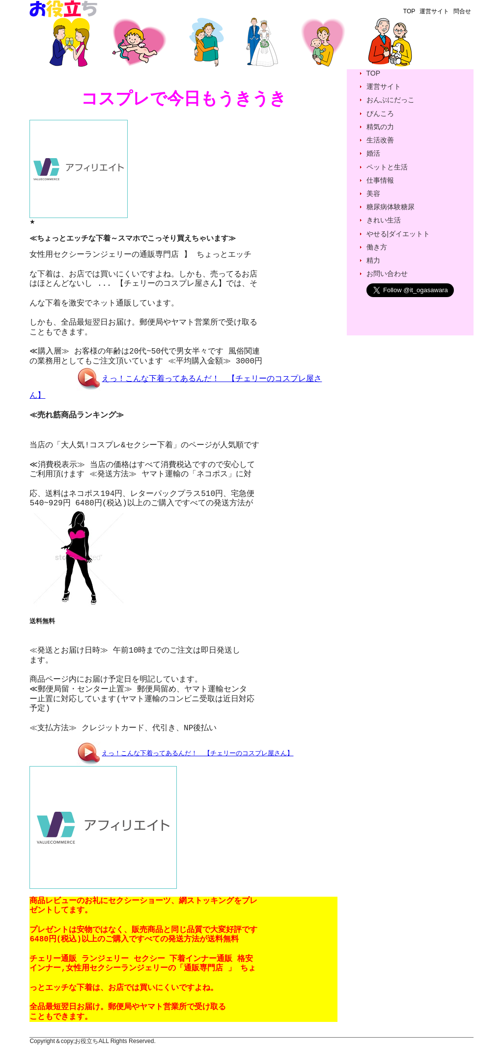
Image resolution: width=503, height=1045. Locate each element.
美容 (373, 193)
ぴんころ (380, 113)
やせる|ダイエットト (398, 234)
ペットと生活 (387, 167)
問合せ (462, 11)
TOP (409, 11)
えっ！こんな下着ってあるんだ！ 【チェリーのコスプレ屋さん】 (197, 753)
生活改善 (380, 140)
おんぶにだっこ (390, 100)
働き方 (376, 247)
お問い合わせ (387, 273)
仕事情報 (380, 180)
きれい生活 (383, 220)
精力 (373, 260)
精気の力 (380, 127)
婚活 (373, 153)
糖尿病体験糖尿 (390, 207)
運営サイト (434, 11)
